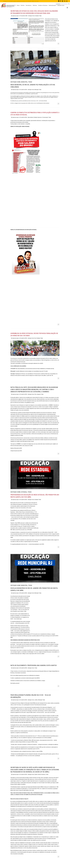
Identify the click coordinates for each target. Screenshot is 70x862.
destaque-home (31, 15)
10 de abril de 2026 (23, 15)
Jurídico (36, 699)
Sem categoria (38, 394)
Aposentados (30, 117)
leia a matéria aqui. (18, 618)
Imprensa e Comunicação (42, 117)
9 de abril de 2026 (23, 89)
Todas (40, 15)
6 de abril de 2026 (23, 699)
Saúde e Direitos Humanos (40, 774)
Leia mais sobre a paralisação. (34, 755)
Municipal (24, 82)
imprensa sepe (15, 15)
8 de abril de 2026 (23, 593)
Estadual (37, 15)
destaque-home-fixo (32, 338)
